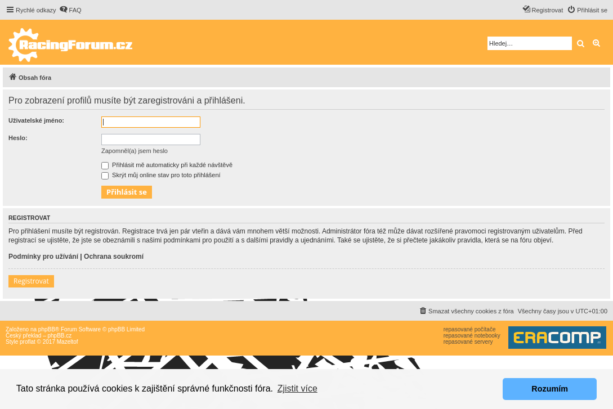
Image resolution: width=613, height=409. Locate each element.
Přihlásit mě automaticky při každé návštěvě (166, 164)
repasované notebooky (472, 335)
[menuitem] (70, 10)
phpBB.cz (59, 335)
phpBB (46, 329)
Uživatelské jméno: (36, 120)
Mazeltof (67, 342)
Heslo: (18, 137)
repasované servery (468, 342)
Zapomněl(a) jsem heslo (134, 150)
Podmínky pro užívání (43, 256)
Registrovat (31, 281)
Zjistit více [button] (297, 388)
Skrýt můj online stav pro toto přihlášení (161, 175)
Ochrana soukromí (114, 256)
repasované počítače (470, 329)
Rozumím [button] (549, 388)
